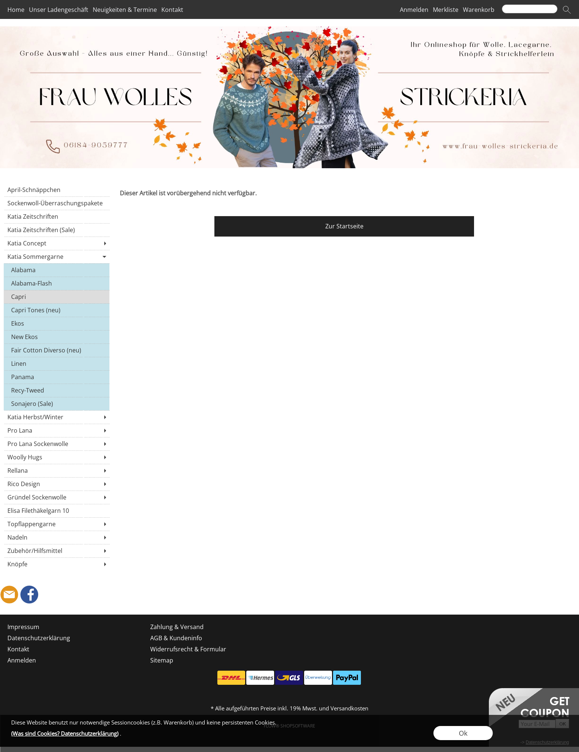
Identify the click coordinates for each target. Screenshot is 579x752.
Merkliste (445, 10)
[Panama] (56, 377)
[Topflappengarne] (56, 524)
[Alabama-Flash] (56, 283)
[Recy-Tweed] (56, 390)
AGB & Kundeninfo (176, 638)
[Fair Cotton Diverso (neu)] (56, 350)
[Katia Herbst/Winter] (56, 417)
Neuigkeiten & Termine (125, 10)
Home (15, 10)
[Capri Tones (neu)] (56, 310)
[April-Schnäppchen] (56, 189)
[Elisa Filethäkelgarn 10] (56, 510)
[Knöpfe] (56, 564)
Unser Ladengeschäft (58, 10)
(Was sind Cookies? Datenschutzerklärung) (64, 733)
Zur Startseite (344, 226)
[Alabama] (56, 270)
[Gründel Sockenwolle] (56, 497)
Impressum (23, 627)
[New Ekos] (56, 337)
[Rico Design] (56, 484)
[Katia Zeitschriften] (56, 216)
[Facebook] (29, 594)
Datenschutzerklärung (38, 638)
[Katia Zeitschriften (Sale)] (56, 230)
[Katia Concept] (56, 243)
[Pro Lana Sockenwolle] (56, 443)
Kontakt (172, 10)
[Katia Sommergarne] (56, 256)
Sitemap (161, 660)
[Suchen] (529, 8)
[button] (567, 9)
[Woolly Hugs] (56, 457)
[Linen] (56, 363)
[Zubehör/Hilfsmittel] (56, 550)
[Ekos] (56, 323)
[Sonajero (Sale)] (56, 403)
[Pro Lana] (56, 430)
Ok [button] (463, 733)
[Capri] (56, 296)
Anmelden (414, 10)
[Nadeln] (56, 537)
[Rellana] (56, 470)
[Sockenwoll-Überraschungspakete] (56, 203)
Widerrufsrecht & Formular (188, 649)
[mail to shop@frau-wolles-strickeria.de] (9, 594)
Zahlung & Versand (177, 627)
